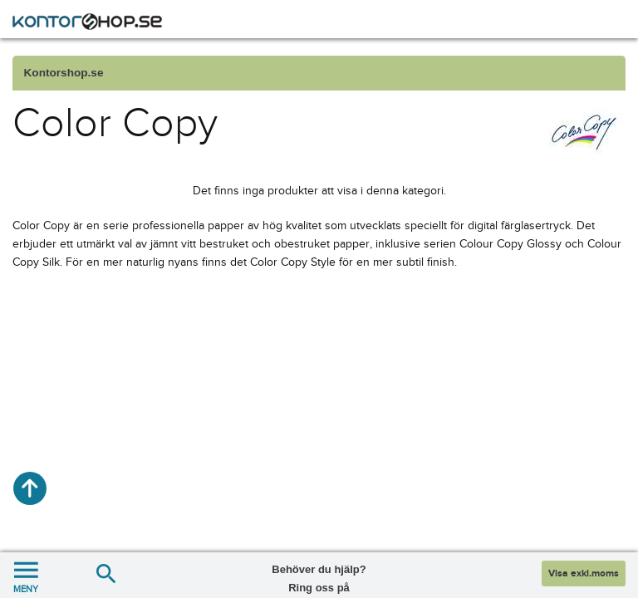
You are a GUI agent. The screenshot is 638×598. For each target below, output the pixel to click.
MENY (25, 575)
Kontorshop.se (64, 72)
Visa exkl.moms (583, 573)
